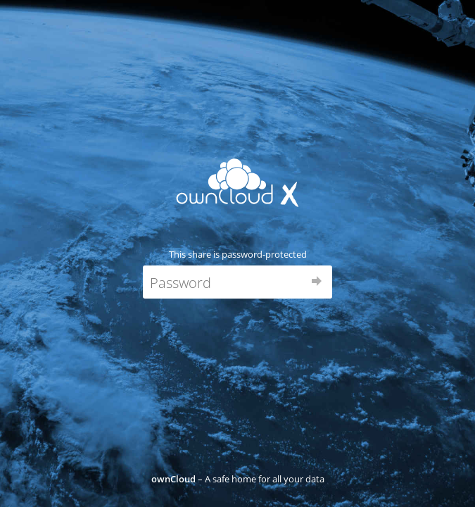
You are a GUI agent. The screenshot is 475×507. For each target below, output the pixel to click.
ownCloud (173, 478)
